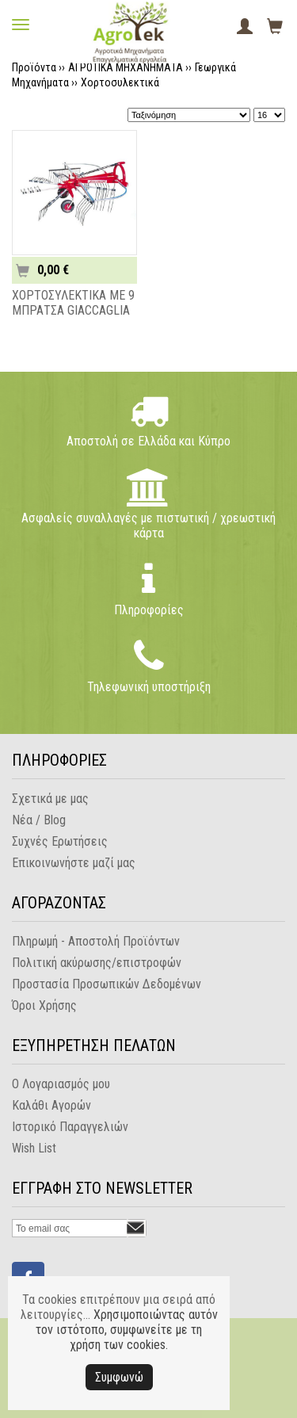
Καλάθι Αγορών (51, 1105)
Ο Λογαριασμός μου (61, 1083)
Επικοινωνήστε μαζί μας (73, 862)
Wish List (34, 1148)
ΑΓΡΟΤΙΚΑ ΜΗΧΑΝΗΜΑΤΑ (125, 67)
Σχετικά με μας (50, 798)
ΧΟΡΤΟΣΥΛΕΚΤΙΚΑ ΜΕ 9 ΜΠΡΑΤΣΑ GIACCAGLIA (73, 303)
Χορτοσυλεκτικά (120, 82)
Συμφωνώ (119, 1377)
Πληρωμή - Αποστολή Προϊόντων (96, 941)
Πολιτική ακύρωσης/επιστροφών (96, 962)
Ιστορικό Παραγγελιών (70, 1126)
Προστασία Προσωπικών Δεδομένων (106, 984)
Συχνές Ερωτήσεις (60, 841)
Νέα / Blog (39, 819)
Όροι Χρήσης (44, 1005)
